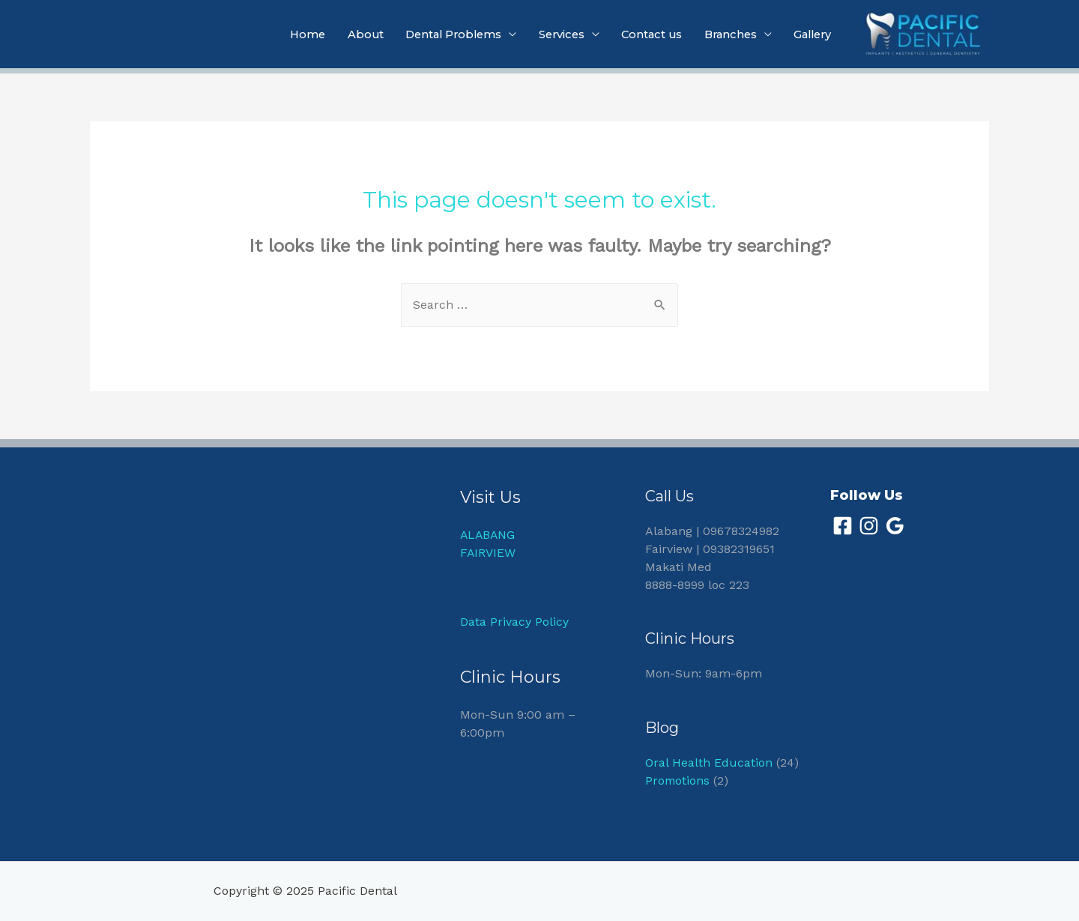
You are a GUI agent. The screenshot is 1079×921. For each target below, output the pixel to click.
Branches (724, 34)
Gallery (810, 34)
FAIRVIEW (488, 553)
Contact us (642, 34)
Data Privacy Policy (514, 622)
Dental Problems (438, 34)
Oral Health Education (709, 762)
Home (287, 34)
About (346, 34)
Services (550, 34)
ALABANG (488, 535)
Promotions (678, 780)
